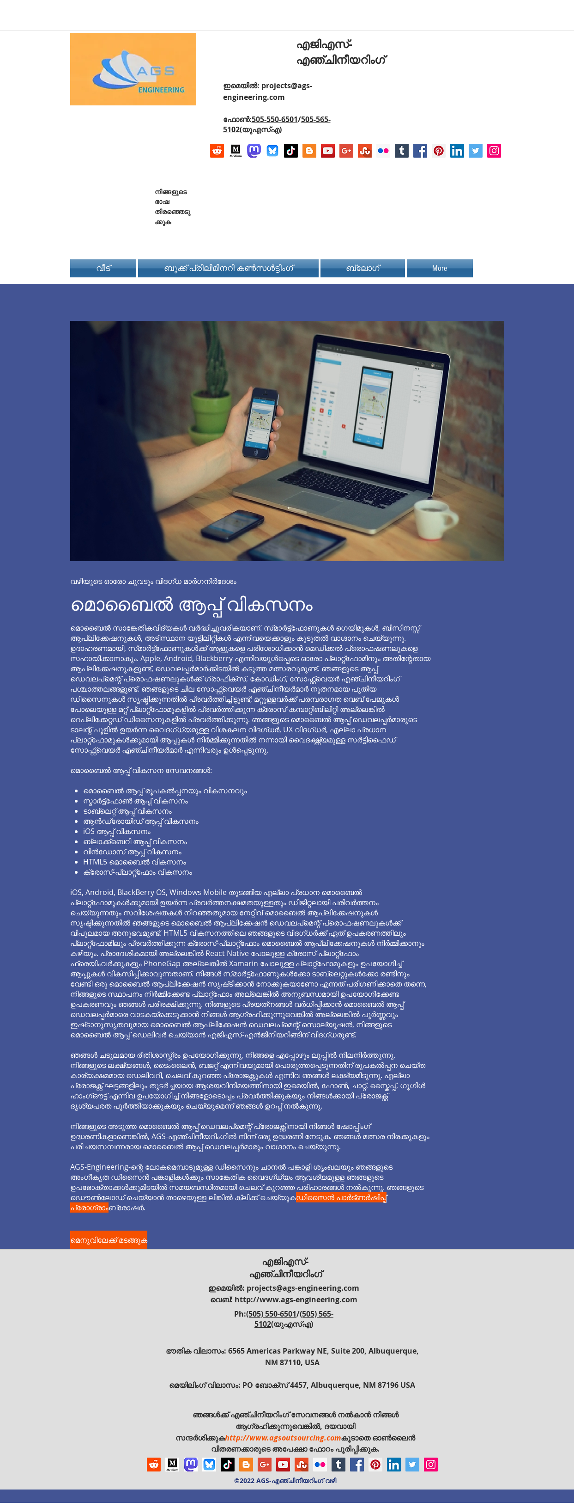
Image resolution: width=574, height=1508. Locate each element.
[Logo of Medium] (235, 151)
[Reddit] (217, 151)
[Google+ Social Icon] (346, 151)
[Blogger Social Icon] (309, 151)
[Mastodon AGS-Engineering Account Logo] (254, 151)
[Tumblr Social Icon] (402, 151)
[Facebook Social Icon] (420, 151)
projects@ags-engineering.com (303, 1288)
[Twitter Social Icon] (476, 151)
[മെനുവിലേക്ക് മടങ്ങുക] (108, 1240)
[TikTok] (291, 151)
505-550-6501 (275, 119)
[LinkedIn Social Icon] (457, 151)
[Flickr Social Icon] (383, 151)
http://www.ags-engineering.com (296, 1299)
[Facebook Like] (443, 200)
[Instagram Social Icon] (494, 151)
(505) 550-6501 (271, 1314)
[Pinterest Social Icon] (439, 151)
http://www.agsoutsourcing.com (283, 1438)
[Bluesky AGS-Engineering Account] (272, 151)
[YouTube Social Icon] (328, 151)
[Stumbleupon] (365, 151)
